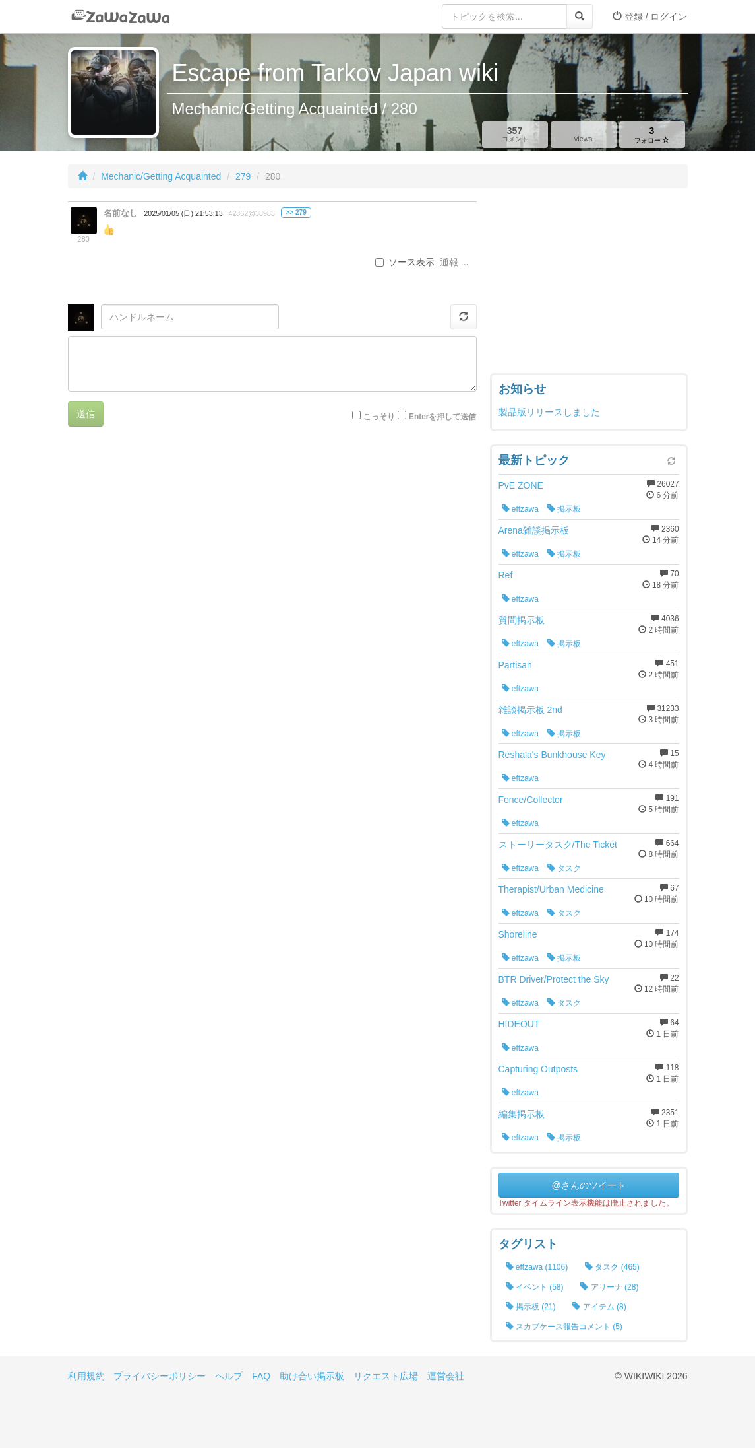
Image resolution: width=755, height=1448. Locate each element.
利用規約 (86, 1376)
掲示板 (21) (531, 1306)
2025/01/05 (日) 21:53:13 (183, 213)
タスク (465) (612, 1267)
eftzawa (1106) (537, 1267)
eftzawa (520, 509)
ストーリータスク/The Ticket (557, 844)
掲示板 (564, 509)
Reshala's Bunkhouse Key (552, 754)
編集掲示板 (521, 1114)
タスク (564, 868)
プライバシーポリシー (159, 1376)
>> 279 (296, 212)
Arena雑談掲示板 (533, 530)
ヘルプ (229, 1376)
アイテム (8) (599, 1306)
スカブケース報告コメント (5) (564, 1326)
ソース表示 (405, 262)
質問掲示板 (521, 620)
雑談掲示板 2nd (530, 710)
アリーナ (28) (609, 1287)
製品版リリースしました (549, 412)
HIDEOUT (519, 1024)
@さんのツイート (588, 1185)
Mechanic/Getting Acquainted (161, 176)
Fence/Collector (530, 799)
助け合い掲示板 (312, 1376)
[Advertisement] (589, 283)
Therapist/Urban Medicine (551, 889)
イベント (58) (535, 1287)
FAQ (261, 1376)
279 (243, 176)
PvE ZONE (520, 485)
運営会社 (445, 1376)
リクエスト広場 (385, 1376)
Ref (505, 575)
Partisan (515, 665)
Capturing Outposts (538, 1069)
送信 (85, 414)
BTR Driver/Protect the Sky (553, 979)
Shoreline (517, 934)
